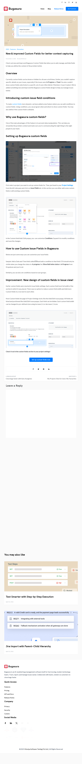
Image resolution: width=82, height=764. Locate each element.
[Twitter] (17, 723)
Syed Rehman (22, 58)
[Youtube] (22, 723)
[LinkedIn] (11, 723)
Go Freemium (72, 9)
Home (42, 9)
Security (7, 710)
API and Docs (9, 694)
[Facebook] (5, 723)
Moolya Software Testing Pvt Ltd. (36, 760)
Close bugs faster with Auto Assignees (19, 379)
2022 (7, 49)
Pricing (6, 690)
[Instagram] (28, 723)
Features (13, 49)
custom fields (17, 104)
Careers (7, 714)
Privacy (7, 706)
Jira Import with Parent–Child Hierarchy (28, 646)
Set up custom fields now (41, 360)
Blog (49, 9)
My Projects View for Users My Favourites (61, 379)
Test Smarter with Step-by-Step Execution (30, 596)
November (20, 49)
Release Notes (59, 9)
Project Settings (67, 185)
